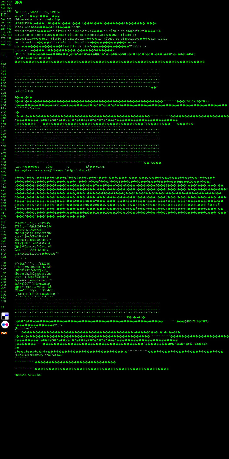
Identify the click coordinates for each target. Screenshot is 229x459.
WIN (3, 291)
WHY (3, 288)
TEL (3, 260)
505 (3, 4)
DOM (3, 19)
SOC (3, 250)
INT (3, 184)
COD (9, 11)
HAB (9, 22)
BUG (3, 115)
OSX (3, 228)
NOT (3, 219)
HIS (3, 25)
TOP (3, 266)
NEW (3, 216)
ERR (3, 156)
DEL (5, 15)
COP (3, 134)
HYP (3, 181)
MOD (9, 29)
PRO (3, 235)
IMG (9, 25)
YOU (9, 44)
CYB (3, 137)
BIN (3, 92)
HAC (3, 171)
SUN (3, 257)
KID (3, 193)
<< (2, 307)
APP (9, 4)
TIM (3, 263)
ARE (3, 80)
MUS (3, 209)
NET (3, 212)
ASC (3, 7)
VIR (3, 279)
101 (3, 1)
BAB (3, 86)
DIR (3, 146)
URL (9, 38)
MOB (3, 203)
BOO (3, 105)
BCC (3, 89)
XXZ (3, 298)
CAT (3, 121)
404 (3, 74)
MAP (3, 197)
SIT (3, 247)
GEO (3, 162)
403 (9, 1)
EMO (3, 152)
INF (3, 29)
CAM (3, 118)
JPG (3, 187)
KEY (3, 190)
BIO (3, 96)
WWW (3, 44)
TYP (3, 38)
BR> (3, 108)
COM (3, 130)
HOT (3, 178)
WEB (9, 41)
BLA (9, 7)
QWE (3, 241)
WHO (3, 285)
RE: (3, 244)
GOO (3, 22)
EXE (9, 19)
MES (3, 200)
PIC (3, 32)
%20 (3, 64)
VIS (3, 41)
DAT (3, 140)
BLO (3, 11)
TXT (9, 35)
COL (3, 127)
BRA (3, 111)
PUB (3, 238)
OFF (3, 222)
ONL (3, 225)
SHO (9, 32)
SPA (3, 35)
